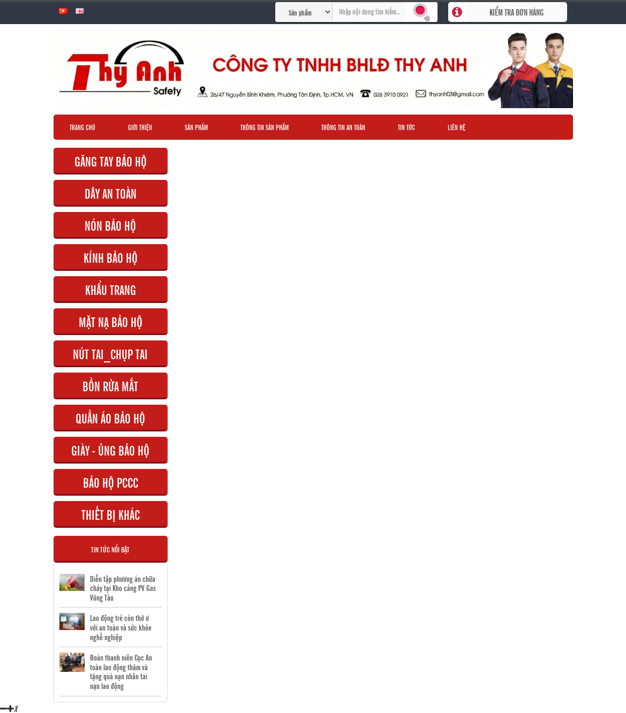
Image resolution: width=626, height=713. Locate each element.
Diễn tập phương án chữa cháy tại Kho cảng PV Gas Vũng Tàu (123, 588)
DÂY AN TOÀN (111, 193)
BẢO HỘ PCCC (110, 482)
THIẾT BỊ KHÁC (110, 514)
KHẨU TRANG (110, 289)
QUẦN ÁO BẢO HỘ (110, 418)
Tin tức (406, 127)
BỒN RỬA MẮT (110, 386)
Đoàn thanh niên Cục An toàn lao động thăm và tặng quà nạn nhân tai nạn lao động (121, 671)
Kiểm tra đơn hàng (516, 12)
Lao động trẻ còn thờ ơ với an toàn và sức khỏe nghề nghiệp (121, 627)
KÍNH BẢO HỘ (111, 257)
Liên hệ (456, 127)
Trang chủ (82, 127)
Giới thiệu (140, 127)
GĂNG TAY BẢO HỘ (110, 161)
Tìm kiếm (422, 12)
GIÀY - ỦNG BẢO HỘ (110, 450)
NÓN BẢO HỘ (110, 225)
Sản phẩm (196, 127)
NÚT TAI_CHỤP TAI (110, 353)
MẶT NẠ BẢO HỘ (110, 321)
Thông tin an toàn (343, 127)
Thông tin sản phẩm (264, 127)
